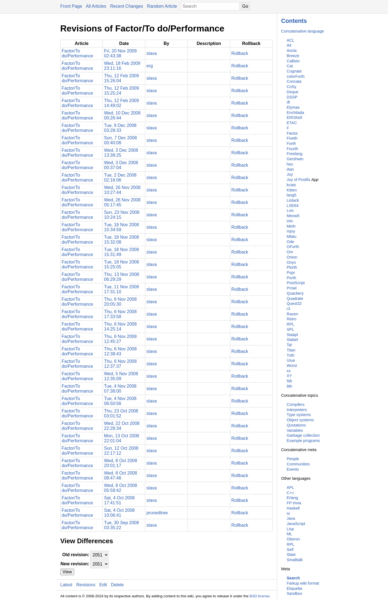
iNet (290, 169)
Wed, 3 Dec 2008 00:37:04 (121, 165)
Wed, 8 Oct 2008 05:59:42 (120, 488)
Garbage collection (303, 435)
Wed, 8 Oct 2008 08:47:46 (120, 475)
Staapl (292, 334)
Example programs (303, 440)
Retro (291, 319)
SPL (290, 329)
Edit (103, 584)
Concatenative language (302, 31)
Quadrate (295, 298)
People (293, 459)
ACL (291, 40)
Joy (290, 174)
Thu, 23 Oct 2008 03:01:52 (121, 413)
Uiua (291, 360)
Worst (292, 365)
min (290, 221)
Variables (295, 430)
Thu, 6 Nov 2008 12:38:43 (120, 351)
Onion (292, 257)
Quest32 (294, 303)
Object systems (300, 420)
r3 (288, 309)
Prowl (292, 288)
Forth (291, 143)
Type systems (299, 414)
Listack (293, 200)
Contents (294, 20)
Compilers (296, 404)
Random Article (162, 6)
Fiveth (292, 138)
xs (289, 371)
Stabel (292, 339)
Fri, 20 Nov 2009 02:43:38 (120, 53)
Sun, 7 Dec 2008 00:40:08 (120, 140)
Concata (294, 81)
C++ (290, 493)
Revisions (85, 584)
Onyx (291, 262)
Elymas (293, 107)
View (67, 571)
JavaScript (296, 523)
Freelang (295, 153)
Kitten (292, 190)
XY (289, 376)
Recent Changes (126, 6)
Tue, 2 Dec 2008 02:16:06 (120, 177)
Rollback (239, 53)
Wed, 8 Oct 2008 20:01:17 (120, 463)
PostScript (296, 283)
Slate (291, 554)
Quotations (296, 425)
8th (289, 386)
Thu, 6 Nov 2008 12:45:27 (120, 339)
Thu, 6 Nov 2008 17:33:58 (120, 314)
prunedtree (157, 512)
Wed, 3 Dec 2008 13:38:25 (121, 153)
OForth (293, 246)
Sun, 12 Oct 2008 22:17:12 (121, 450)
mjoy (291, 231)
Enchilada (295, 112)
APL (290, 487)
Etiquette (295, 588)
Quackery (295, 293)
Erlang (292, 498)
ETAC (292, 123)
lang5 (291, 195)
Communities (298, 464)
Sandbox (295, 593)
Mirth (291, 226)
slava (151, 53)
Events (293, 469)
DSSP (292, 97)
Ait (289, 45)
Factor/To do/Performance (77, 53)
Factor (292, 133)
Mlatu (291, 236)
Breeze (293, 56)
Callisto (293, 61)
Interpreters (297, 409)
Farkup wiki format (303, 583)
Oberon (293, 539)
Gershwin (295, 159)
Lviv (290, 210)
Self (290, 549)
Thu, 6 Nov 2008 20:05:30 (120, 302)
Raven (292, 314)
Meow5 (293, 216)
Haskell (293, 508)
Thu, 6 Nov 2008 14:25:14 (120, 326)
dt (288, 102)
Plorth (292, 267)
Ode (290, 241)
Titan (291, 350)
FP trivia (294, 503)
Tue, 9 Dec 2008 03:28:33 (120, 128)
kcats (291, 185)
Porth (291, 278)
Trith (291, 355)
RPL (291, 324)
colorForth (296, 76)
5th (289, 381)
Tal (289, 345)
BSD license (260, 596)
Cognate (294, 71)
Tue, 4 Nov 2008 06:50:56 (120, 401)
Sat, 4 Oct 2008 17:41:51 (119, 500)
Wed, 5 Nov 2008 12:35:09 (121, 376)
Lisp (290, 529)
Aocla (292, 50)
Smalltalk (295, 560)
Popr (291, 272)
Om (290, 252)
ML (289, 534)
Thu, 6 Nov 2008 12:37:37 (120, 364)
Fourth (292, 148)
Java (291, 518)
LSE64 (293, 205)
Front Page (71, 6)
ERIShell (294, 117)
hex (290, 164)
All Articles (96, 6)
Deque (292, 92)
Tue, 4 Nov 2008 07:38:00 (120, 388)
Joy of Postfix (299, 179)
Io (288, 513)
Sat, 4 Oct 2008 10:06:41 (119, 513)
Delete (117, 584)
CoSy (291, 86)
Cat (290, 66)
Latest (66, 584)
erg (149, 65)
